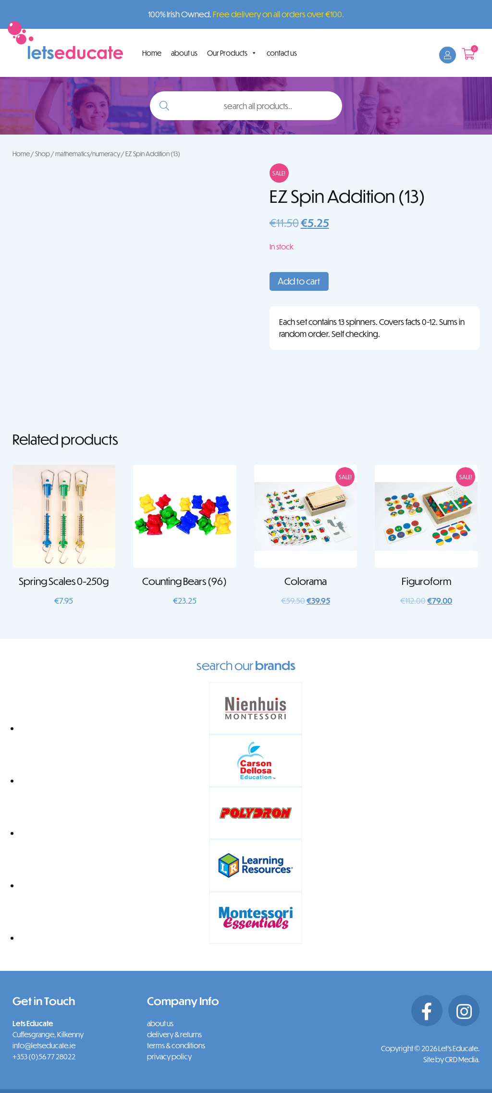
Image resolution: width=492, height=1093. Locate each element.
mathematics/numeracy (87, 153)
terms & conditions (176, 1045)
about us (184, 53)
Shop (42, 153)
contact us (282, 53)
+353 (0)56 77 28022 (43, 1056)
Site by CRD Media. (451, 1059)
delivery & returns (174, 1034)
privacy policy (169, 1056)
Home (151, 53)
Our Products (232, 52)
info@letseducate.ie (43, 1045)
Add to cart (299, 280)
